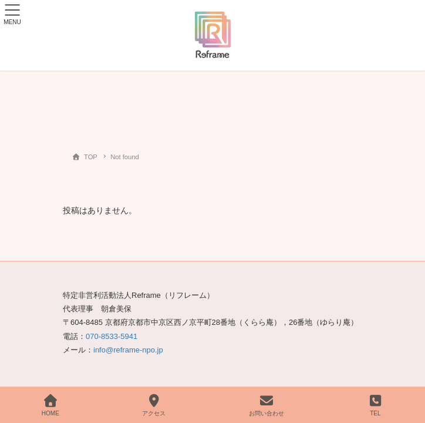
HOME (50, 405)
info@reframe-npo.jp (128, 349)
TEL (375, 405)
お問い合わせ (266, 405)
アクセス (154, 405)
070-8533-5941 (111, 336)
